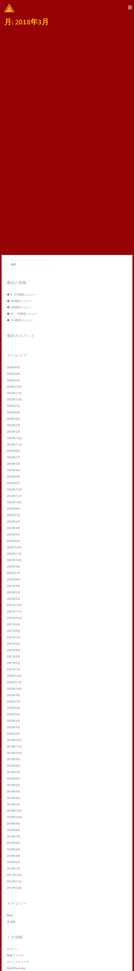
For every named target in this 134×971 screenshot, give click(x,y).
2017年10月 (14, 805)
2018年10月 (14, 734)
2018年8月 (13, 747)
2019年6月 (13, 696)
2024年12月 (14, 355)
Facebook (109, 922)
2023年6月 (13, 439)
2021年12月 (14, 522)
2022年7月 (13, 490)
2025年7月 (13, 323)
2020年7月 (13, 619)
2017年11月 (14, 799)
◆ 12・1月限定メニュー (22, 231)
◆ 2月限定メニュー (19, 225)
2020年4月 (13, 638)
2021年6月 (13, 561)
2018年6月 (13, 760)
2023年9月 (13, 426)
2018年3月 (13, 773)
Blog (9, 833)
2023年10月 (14, 420)
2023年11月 (14, 413)
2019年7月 (13, 689)
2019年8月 (13, 683)
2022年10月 (14, 477)
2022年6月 (13, 497)
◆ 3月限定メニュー (19, 218)
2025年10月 (14, 317)
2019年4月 (13, 709)
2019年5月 (13, 702)
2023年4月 (13, 445)
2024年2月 (13, 400)
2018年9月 (13, 741)
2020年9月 (13, 612)
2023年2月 (13, 458)
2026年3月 (13, 291)
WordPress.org (16, 886)
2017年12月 (14, 792)
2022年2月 (13, 516)
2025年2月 (13, 349)
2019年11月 (14, 664)
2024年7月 (13, 375)
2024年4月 (13, 387)
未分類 (11, 839)
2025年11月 (14, 310)
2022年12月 (14, 465)
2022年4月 (13, 503)
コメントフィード (18, 879)
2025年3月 (13, 343)
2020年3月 (13, 645)
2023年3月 (13, 452)
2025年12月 (14, 304)
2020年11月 (14, 600)
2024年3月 (13, 394)
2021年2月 (13, 580)
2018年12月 (14, 728)
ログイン (12, 866)
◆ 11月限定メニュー (20, 237)
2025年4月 (13, 336)
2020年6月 (13, 625)
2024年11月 (14, 362)
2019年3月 (13, 715)
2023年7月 (13, 432)
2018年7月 (13, 754)
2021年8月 (13, 548)
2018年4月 (13, 767)
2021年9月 (13, 542)
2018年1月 (13, 786)
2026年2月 (13, 298)
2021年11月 (14, 529)
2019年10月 (14, 670)
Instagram (110, 927)
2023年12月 (14, 407)
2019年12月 (14, 657)
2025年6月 (13, 330)
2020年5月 (13, 632)
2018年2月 (13, 779)
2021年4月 (13, 567)
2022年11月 (14, 471)
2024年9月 (13, 368)
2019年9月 (13, 677)
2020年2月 (13, 651)
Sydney (75, 964)
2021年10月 (14, 535)
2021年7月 (13, 555)
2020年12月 (14, 593)
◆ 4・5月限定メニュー (21, 212)
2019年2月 (13, 722)
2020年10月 (14, 606)
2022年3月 (13, 510)
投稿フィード (15, 873)
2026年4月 (13, 285)
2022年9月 (13, 484)
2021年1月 (13, 587)
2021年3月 (13, 574)
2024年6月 (13, 381)
